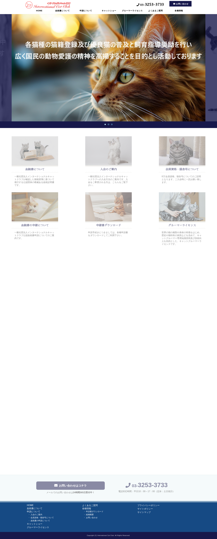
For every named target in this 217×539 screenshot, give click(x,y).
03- (147, 486)
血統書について (62, 13)
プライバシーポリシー (148, 505)
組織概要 (90, 514)
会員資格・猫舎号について (42, 517)
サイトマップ (144, 512)
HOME (39, 13)
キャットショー (109, 13)
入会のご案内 (36, 514)
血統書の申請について (40, 521)
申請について (86, 13)
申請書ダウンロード (94, 511)
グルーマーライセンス (132, 13)
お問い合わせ (92, 517)
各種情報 (179, 13)
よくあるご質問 (155, 13)
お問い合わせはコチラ (70, 486)
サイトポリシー (145, 509)
